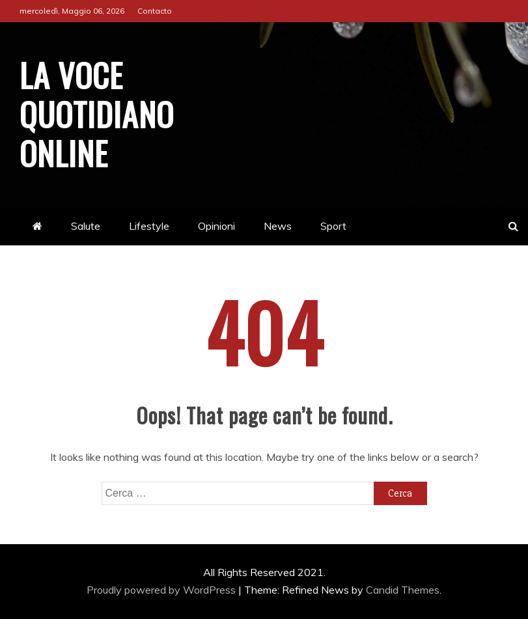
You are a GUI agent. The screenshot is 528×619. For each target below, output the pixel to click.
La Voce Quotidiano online (97, 113)
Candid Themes (402, 589)
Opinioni (216, 225)
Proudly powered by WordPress (162, 589)
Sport (333, 225)
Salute (85, 225)
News (278, 225)
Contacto (154, 11)
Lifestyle (149, 225)
